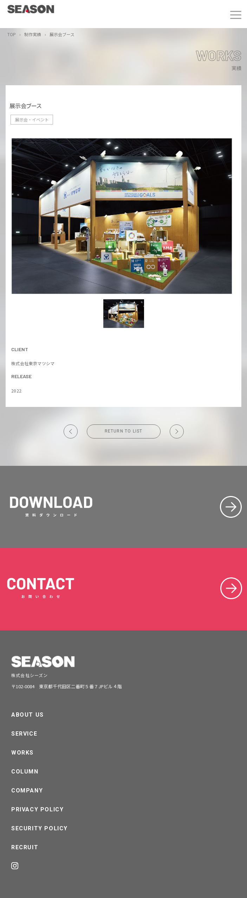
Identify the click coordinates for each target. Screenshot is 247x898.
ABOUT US (27, 714)
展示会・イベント (32, 119)
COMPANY (27, 790)
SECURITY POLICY (39, 828)
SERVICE (24, 733)
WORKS (22, 752)
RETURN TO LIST (124, 431)
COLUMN (25, 771)
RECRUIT (24, 847)
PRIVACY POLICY (37, 809)
